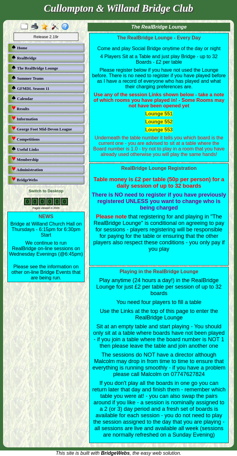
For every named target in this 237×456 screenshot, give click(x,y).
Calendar (22, 98)
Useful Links (25, 149)
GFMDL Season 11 (30, 88)
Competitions (25, 139)
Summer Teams (27, 78)
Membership (25, 159)
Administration (27, 169)
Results (20, 108)
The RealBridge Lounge (34, 67)
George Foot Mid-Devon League (41, 128)
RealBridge (23, 57)
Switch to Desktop (46, 191)
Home (19, 47)
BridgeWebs (24, 179)
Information (24, 118)
